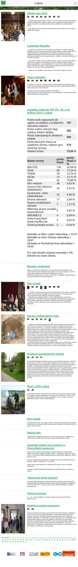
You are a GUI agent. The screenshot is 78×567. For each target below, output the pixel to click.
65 (21, 541)
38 (26, 539)
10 (27, 537)
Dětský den (34, 432)
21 (56, 537)
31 (8, 539)
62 (13, 541)
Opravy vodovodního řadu (43, 316)
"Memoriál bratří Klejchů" (42, 477)
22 (59, 537)
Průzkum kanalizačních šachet (45, 354)
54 (67, 539)
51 (60, 539)
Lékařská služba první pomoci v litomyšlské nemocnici (46, 446)
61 (10, 541)
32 (10, 539)
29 (2, 539)
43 (39, 539)
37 (23, 539)
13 (35, 537)
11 (30, 537)
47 (49, 539)
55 (70, 539)
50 (57, 539)
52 (62, 539)
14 (38, 537)
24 (64, 537)
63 (15, 541)
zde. (35, 486)
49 (54, 539)
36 (21, 539)
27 (72, 537)
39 (28, 539)
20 (53, 537)
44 (41, 539)
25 (66, 537)
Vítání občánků (36, 77)
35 (18, 539)
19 (51, 537)
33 (13, 539)
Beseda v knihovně (38, 266)
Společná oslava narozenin (43, 505)
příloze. (29, 471)
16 (43, 537)
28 (74, 537)
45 (44, 539)
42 (36, 539)
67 (26, 541)
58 (2, 541)
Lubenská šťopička (38, 45)
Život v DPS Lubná (38, 386)
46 (47, 539)
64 (18, 541)
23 (61, 537)
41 (34, 539)
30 (5, 539)
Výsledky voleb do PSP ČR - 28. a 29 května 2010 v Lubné (48, 111)
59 (5, 541)
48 (52, 539)
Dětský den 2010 (37, 13)
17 (46, 537)
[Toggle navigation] (75, 3)
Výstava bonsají (36, 493)
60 (8, 541)
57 (75, 539)
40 (31, 539)
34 (15, 539)
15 (40, 537)
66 (23, 541)
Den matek (34, 283)
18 (48, 537)
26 (69, 537)
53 (65, 539)
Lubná (38, 3)
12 (33, 537)
